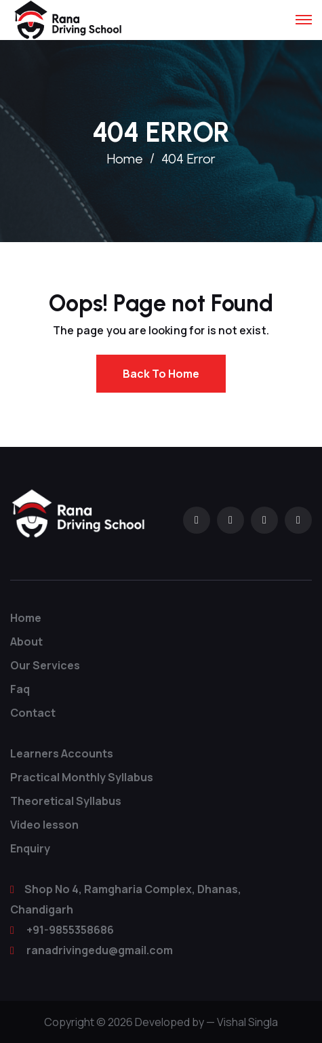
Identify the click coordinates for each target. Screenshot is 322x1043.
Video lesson (44, 824)
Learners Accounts (61, 753)
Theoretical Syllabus (65, 800)
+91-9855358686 (70, 929)
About (26, 641)
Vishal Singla (247, 1022)
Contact (33, 712)
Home (125, 159)
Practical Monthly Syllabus (81, 777)
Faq (20, 689)
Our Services (45, 665)
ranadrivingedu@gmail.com (99, 950)
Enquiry (30, 848)
